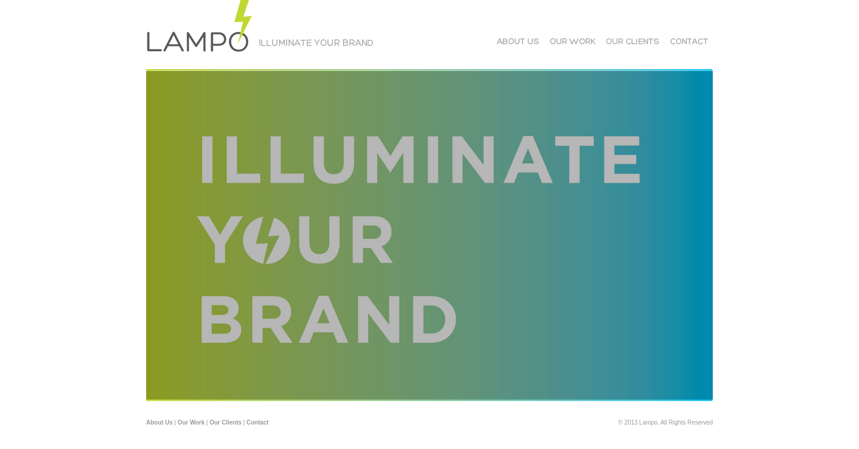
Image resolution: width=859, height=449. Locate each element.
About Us (159, 422)
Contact (257, 422)
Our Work (191, 422)
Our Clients (225, 422)
